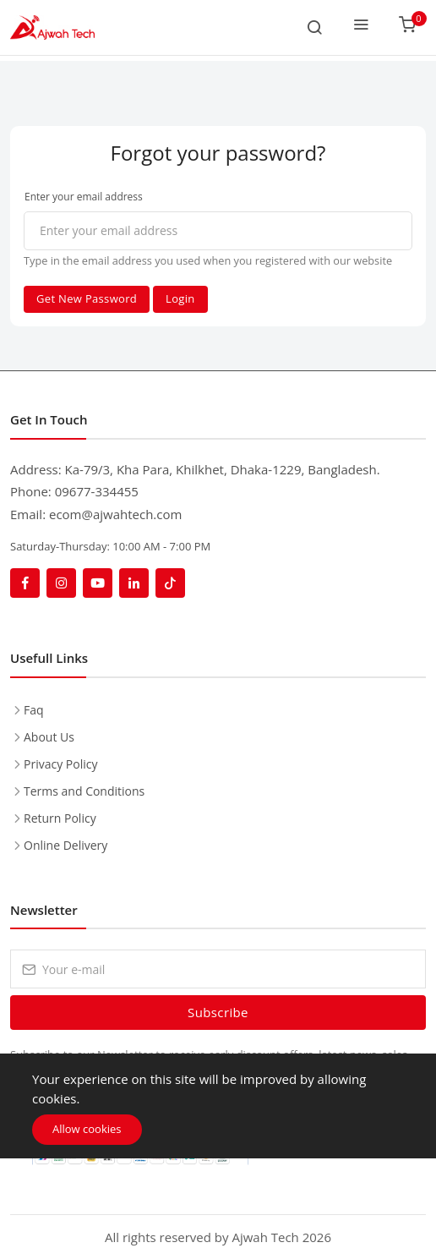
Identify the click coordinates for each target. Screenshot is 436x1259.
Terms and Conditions (84, 791)
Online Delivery (65, 845)
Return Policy (60, 818)
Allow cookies (87, 1128)
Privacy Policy (60, 764)
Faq (34, 710)
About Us (49, 737)
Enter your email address (84, 196)
